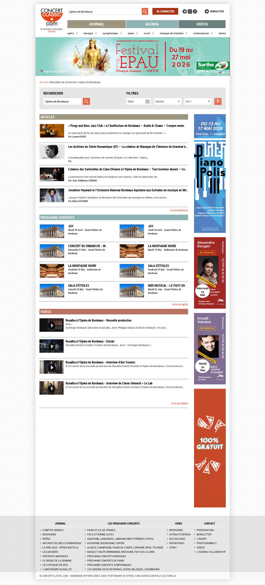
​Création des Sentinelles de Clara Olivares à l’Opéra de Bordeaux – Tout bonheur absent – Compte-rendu (134, 169)
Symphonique (110, 33)
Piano (131, 33)
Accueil (43, 82)
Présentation (205, 530)
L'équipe (202, 538)
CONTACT (209, 523)
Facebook (195, 11)
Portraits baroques (55, 556)
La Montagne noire (162, 246)
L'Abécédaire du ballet (57, 569)
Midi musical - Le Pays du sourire (173, 285)
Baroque (88, 33)
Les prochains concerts (124, 523)
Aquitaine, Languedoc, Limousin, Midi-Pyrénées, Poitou (120, 538)
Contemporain (201, 33)
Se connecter (165, 11)
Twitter (185, 11)
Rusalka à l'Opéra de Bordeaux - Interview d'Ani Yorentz (100, 362)
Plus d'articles (179, 210)
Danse (222, 33)
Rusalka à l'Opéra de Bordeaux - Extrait (90, 341)
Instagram (190, 11)
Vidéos (202, 24)
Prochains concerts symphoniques (109, 564)
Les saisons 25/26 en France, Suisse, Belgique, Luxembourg (123, 569)
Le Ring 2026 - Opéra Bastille (60, 547)
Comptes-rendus (52, 530)
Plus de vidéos (179, 403)
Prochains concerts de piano (105, 560)
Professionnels (206, 543)
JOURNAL (60, 523)
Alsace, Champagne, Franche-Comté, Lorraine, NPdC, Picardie (125, 547)
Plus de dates (180, 304)
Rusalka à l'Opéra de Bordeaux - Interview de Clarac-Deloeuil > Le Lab (109, 383)
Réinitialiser (218, 101)
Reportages (176, 543)
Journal (96, 24)
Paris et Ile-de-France (101, 530)
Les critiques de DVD (55, 564)
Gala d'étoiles (158, 266)
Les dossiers (50, 551)
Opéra (70, 33)
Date (131, 101)
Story (173, 547)
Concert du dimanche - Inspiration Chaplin (100, 246)
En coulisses (177, 538)
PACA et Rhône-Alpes (100, 534)
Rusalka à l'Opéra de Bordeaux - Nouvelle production (99, 320)
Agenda (152, 24)
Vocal (147, 33)
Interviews (49, 534)
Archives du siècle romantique (61, 543)
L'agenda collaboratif (211, 551)
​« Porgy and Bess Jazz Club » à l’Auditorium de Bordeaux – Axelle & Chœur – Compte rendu (126, 125)
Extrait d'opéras (180, 534)
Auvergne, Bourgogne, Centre (105, 543)
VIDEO (178, 523)
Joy (71, 226)
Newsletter (217, 11)
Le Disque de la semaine (57, 560)
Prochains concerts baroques (106, 556)
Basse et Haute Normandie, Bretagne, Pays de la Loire (121, 551)
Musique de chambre (172, 33)
